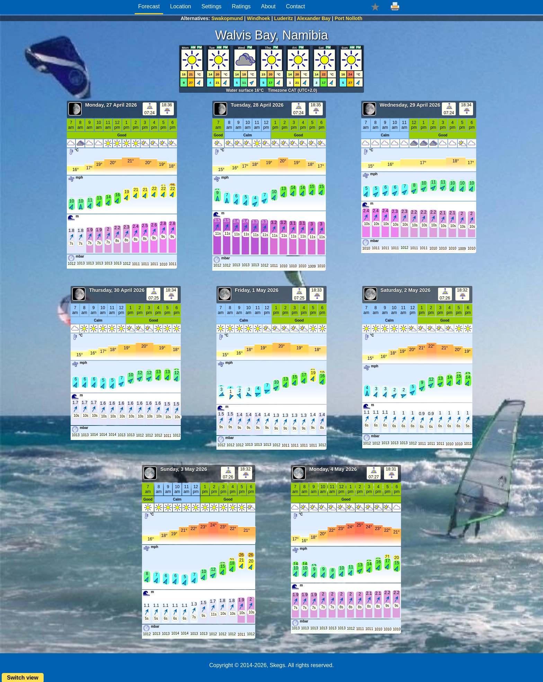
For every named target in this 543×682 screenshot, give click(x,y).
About (268, 6)
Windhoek (258, 18)
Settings (212, 6)
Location (180, 6)
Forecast (149, 6)
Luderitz (283, 18)
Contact (295, 6)
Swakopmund (227, 18)
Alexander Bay (313, 18)
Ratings (241, 6)
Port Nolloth (348, 18)
